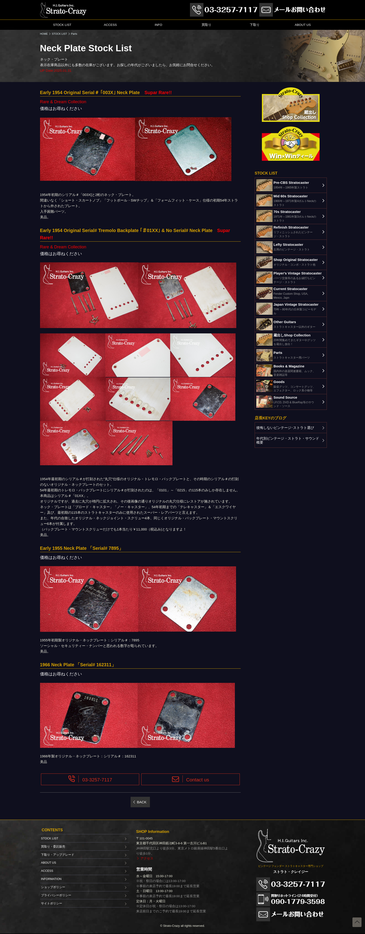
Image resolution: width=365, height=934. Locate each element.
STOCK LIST (62, 25)
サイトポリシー (51, 903)
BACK (141, 802)
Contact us (197, 779)
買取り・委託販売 (53, 846)
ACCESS (110, 25)
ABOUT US (303, 25)
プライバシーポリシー (56, 895)
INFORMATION (51, 879)
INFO (158, 25)
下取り (255, 25)
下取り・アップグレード (57, 854)
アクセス (146, 858)
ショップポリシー (53, 887)
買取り (206, 25)
